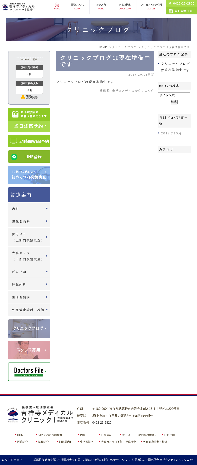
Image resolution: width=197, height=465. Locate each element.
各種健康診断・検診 (28, 310)
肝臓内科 (19, 284)
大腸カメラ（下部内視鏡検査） (28, 256)
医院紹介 (22, 441)
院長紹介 (43, 441)
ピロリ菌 (19, 271)
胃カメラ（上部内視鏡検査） (28, 237)
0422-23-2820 (102, 422)
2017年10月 (171, 133)
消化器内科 (21, 221)
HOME (21, 435)
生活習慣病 (21, 297)
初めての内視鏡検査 (50, 435)
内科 (15, 208)
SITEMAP (13, 460)
